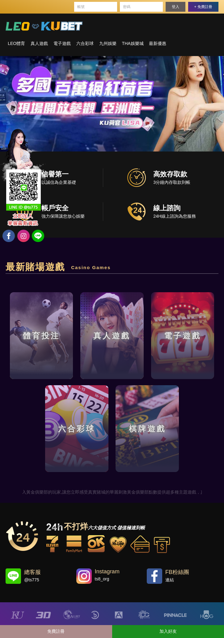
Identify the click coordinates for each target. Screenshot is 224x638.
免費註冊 (56, 631)
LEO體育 (16, 43)
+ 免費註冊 (203, 7)
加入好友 (168, 631)
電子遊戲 (62, 43)
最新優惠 (157, 43)
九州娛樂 (107, 43)
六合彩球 (85, 43)
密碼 (126, 7)
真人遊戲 (39, 43)
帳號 (81, 7)
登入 (175, 7)
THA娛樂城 (133, 43)
